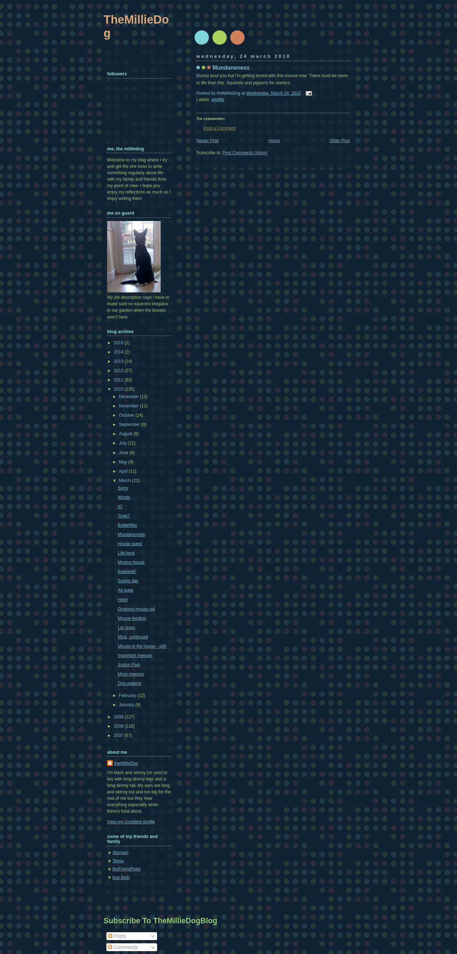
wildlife (217, 99)
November (129, 405)
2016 (119, 342)
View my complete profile (131, 821)
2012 (119, 370)
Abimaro (120, 852)
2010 (119, 389)
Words (124, 497)
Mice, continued (133, 636)
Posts (117, 936)
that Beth (121, 877)
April (124, 471)
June (124, 452)
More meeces (131, 674)
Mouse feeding (132, 618)
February (128, 695)
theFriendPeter (126, 869)
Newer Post (207, 140)
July (123, 443)
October (127, 415)
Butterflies (127, 525)
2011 (119, 379)
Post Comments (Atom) (245, 152)
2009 (119, 716)
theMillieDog (126, 763)
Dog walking (129, 683)
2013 (119, 361)
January (127, 704)
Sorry (123, 488)
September (130, 424)
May (123, 462)
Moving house (131, 562)
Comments (123, 947)
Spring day (128, 580)
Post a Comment (220, 128)
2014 (119, 352)
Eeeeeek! (127, 571)
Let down (126, 627)
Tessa (118, 860)
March (125, 480)
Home (274, 140)
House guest (130, 543)
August (126, 433)
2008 (119, 726)
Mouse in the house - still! (142, 646)
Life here (126, 553)
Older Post (340, 140)
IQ (120, 506)
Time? (124, 515)
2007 (119, 735)
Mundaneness (231, 68)
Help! (123, 599)
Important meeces (135, 655)
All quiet (125, 590)
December (129, 396)
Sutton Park (129, 664)
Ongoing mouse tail (136, 609)
